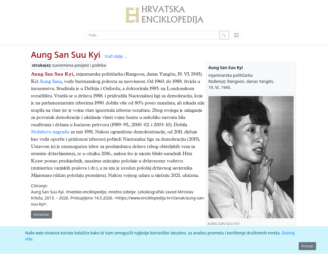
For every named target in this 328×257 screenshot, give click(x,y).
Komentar (41, 214)
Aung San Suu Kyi (65, 54)
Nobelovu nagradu (50, 132)
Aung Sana (51, 82)
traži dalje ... (116, 56)
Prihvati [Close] (307, 246)
